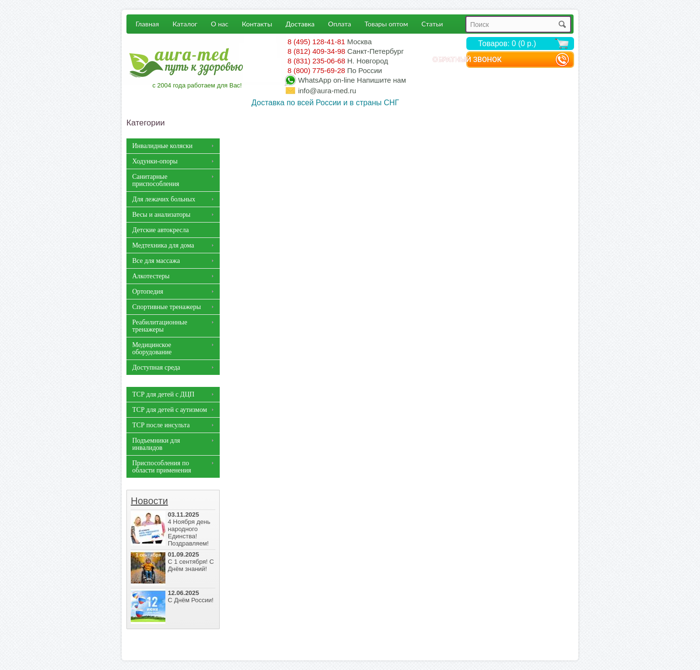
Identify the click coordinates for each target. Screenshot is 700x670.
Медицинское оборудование (152, 348)
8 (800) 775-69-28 (316, 70)
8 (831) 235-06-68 (316, 61)
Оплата (339, 24)
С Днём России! (173, 596)
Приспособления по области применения (161, 466)
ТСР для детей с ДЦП (163, 394)
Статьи (432, 24)
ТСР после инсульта (161, 425)
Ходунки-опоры (154, 161)
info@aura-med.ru (327, 91)
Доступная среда (156, 367)
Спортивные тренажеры (166, 306)
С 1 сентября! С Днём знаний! (173, 561)
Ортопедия (147, 291)
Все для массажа (156, 260)
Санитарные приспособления (155, 180)
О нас (219, 24)
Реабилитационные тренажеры (159, 326)
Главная (147, 24)
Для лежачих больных (163, 199)
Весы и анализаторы (161, 214)
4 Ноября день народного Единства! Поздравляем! (173, 529)
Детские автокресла (160, 230)
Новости (149, 501)
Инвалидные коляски (162, 145)
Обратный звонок (506, 60)
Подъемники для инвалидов (156, 444)
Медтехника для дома (163, 245)
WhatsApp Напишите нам (352, 80)
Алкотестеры (151, 276)
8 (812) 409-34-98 (316, 51)
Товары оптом (386, 24)
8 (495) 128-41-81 (316, 41)
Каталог (185, 24)
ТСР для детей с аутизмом (169, 409)
